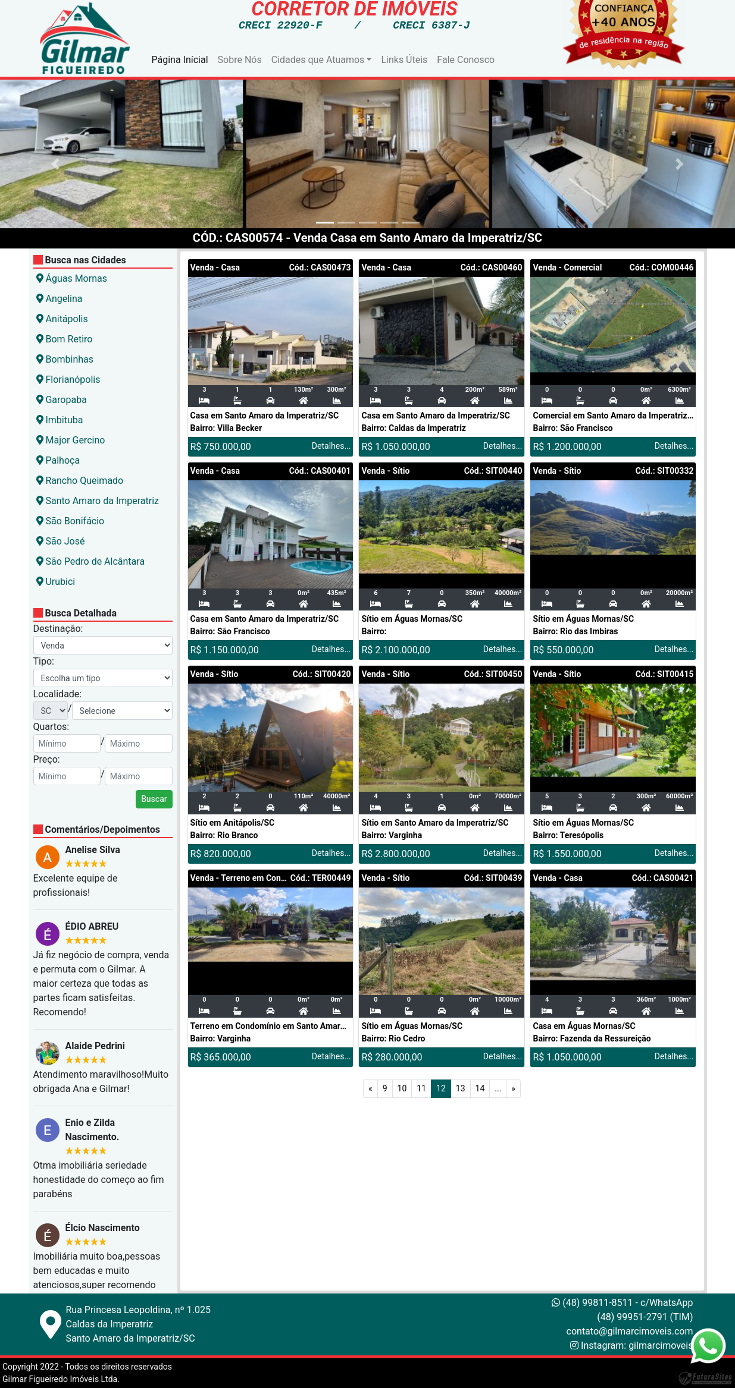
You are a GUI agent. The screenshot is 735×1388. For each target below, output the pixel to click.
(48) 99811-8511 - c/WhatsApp (622, 1302)
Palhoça (58, 460)
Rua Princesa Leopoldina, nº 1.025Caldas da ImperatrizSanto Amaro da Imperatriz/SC (138, 1324)
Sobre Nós (240, 59)
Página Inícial (180, 59)
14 (480, 1088)
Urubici (56, 581)
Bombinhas (65, 359)
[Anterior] (370, 1088)
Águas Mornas (71, 278)
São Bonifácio (70, 521)
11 (421, 1088)
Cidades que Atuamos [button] (318, 59)
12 (441, 1088)
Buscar (154, 799)
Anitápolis (62, 319)
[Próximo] (513, 1088)
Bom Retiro (64, 339)
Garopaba (61, 399)
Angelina (59, 298)
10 (402, 1088)
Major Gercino (70, 440)
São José (60, 541)
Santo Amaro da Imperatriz (97, 500)
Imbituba (59, 420)
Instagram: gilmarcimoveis (637, 1345)
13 (460, 1088)
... (498, 1088)
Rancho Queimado (80, 480)
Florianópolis (68, 379)
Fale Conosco (466, 59)
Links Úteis (404, 59)
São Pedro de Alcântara (90, 561)
